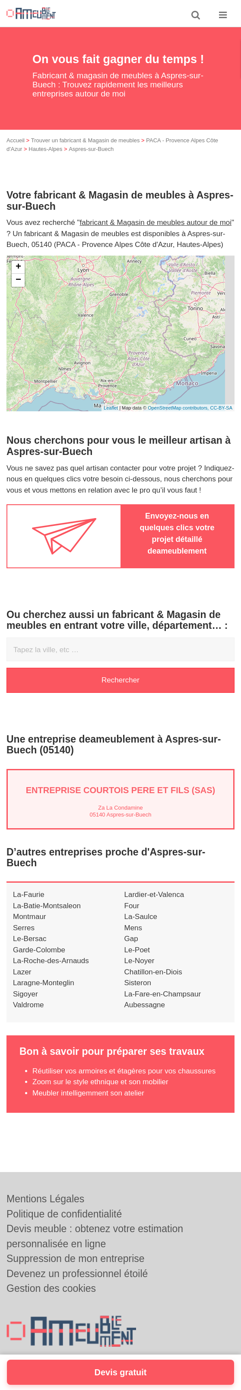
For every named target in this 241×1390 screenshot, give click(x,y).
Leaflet (111, 407)
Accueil (15, 140)
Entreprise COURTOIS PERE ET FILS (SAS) (121, 790)
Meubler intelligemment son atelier (88, 1093)
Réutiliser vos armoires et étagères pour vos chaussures (124, 1071)
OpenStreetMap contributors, (179, 407)
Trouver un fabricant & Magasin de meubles (85, 140)
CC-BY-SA (221, 407)
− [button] (18, 280)
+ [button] (18, 267)
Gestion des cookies (51, 1288)
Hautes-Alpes (45, 149)
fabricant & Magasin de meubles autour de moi (156, 222)
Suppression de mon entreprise (75, 1258)
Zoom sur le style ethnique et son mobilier (100, 1082)
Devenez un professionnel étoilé (77, 1273)
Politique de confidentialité (64, 1214)
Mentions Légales (45, 1198)
